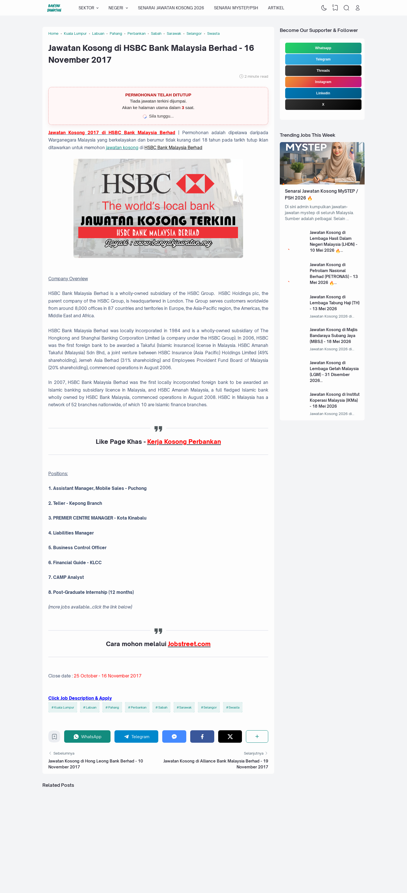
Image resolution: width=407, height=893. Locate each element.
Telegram (323, 59)
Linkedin (323, 93)
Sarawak (185, 707)
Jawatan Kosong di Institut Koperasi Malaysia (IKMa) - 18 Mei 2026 (335, 400)
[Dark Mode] (324, 8)
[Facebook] (202, 736)
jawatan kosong (122, 147)
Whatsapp (323, 48)
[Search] (346, 8)
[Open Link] (357, 8)
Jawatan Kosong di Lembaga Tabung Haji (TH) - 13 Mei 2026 (335, 302)
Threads (323, 71)
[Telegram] (136, 736)
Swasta (234, 707)
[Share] (257, 736)
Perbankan (138, 707)
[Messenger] (174, 736)
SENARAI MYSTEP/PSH (236, 7)
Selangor (210, 707)
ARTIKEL (276, 7)
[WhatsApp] (87, 736)
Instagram (323, 82)
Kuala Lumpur (64, 707)
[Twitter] (230, 736)
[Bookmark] (54, 738)
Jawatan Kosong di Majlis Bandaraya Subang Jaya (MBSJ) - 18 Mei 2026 (334, 335)
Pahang (113, 707)
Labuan (91, 707)
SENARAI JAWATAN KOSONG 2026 (171, 7)
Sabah (162, 707)
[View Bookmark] (335, 8)
